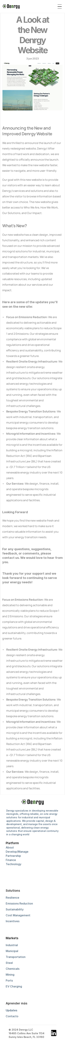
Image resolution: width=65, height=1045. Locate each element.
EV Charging (14, 986)
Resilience (12, 897)
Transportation (15, 957)
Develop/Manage (17, 851)
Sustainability (15, 909)
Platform (12, 843)
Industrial (12, 945)
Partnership (13, 856)
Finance (11, 860)
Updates (11, 1010)
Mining (10, 974)
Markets (12, 938)
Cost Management (18, 915)
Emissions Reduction (19, 903)
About (10, 847)
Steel (9, 963)
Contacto (12, 1016)
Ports (9, 980)
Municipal (12, 951)
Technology (13, 864)
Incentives (12, 921)
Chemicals (12, 968)
